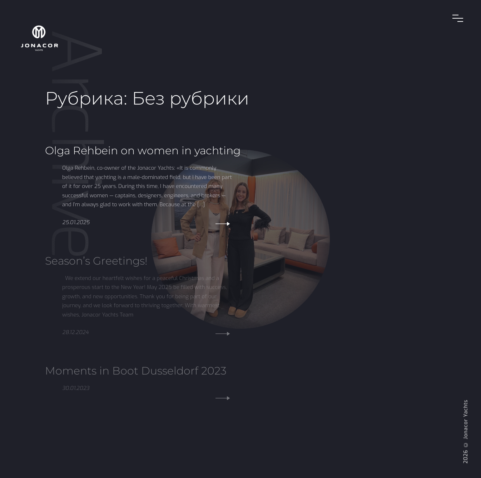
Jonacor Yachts (465, 419)
